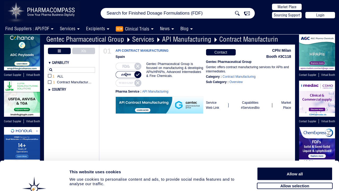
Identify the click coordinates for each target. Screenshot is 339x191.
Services (143, 39)
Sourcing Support (287, 15)
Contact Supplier (12, 75)
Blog (184, 28)
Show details (278, 181)
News (165, 28)
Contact (220, 52)
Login (320, 15)
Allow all (295, 146)
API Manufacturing (186, 39)
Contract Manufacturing (250, 39)
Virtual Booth (33, 75)
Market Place (287, 7)
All (55, 76)
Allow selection (294, 158)
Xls (83, 51)
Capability (60, 62)
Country (59, 89)
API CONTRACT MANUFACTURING (141, 51)
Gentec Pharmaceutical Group (85, 39)
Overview (236, 82)
